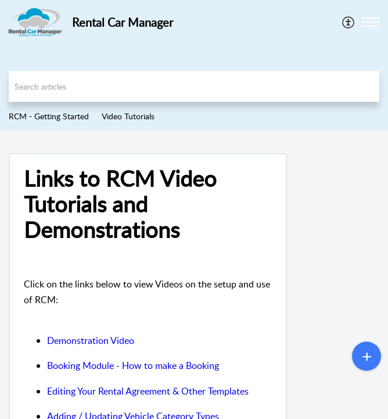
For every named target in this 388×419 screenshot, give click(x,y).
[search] (194, 86)
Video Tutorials (128, 116)
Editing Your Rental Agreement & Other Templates (148, 391)
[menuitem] (349, 22)
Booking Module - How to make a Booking (133, 365)
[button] (349, 22)
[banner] (194, 65)
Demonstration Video (90, 340)
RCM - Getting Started (49, 116)
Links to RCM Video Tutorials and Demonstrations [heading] (120, 204)
